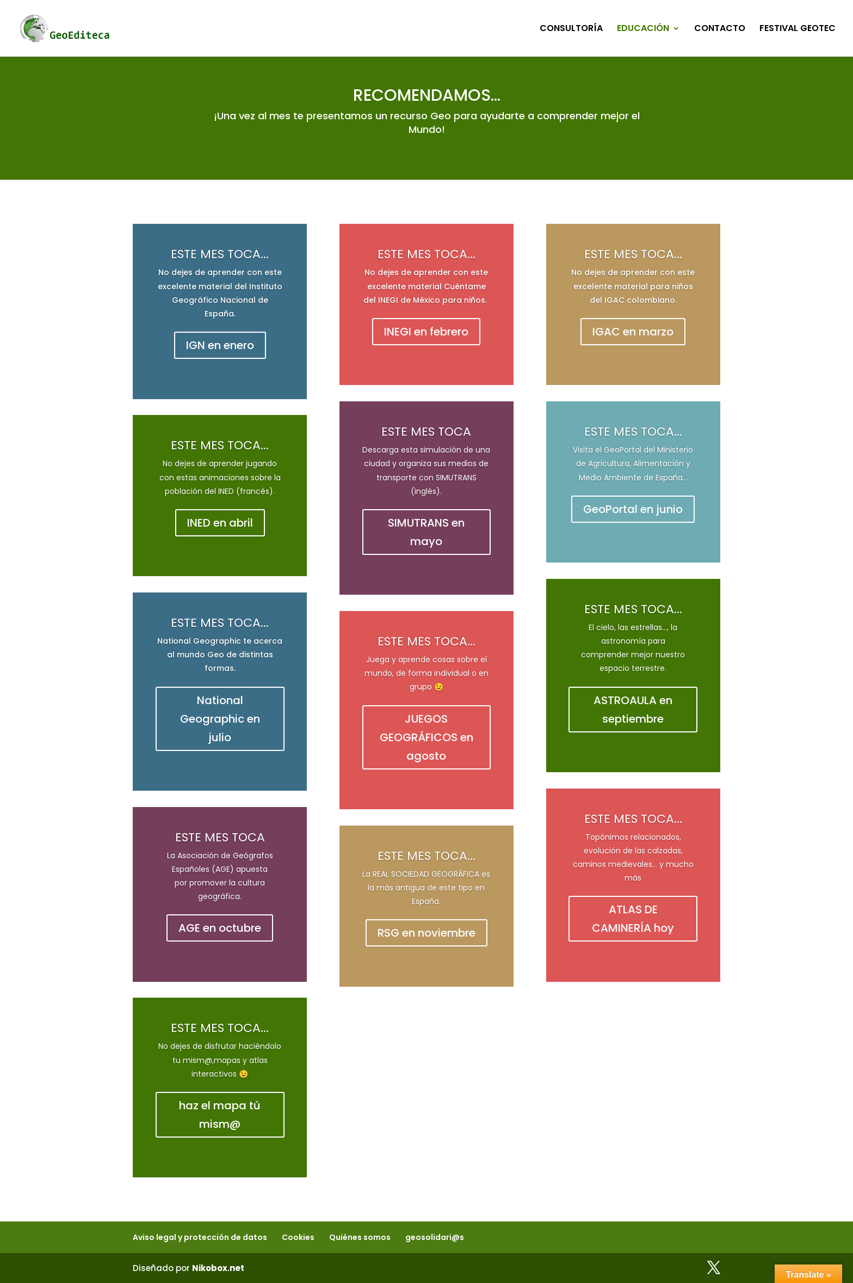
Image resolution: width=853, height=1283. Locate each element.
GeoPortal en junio (633, 509)
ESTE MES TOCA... (220, 254)
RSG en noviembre (426, 932)
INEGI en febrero (426, 331)
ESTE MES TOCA (220, 837)
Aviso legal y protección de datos (200, 1237)
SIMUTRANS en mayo (426, 532)
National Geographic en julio (220, 719)
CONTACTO (719, 29)
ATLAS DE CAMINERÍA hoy (633, 919)
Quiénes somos (360, 1237)
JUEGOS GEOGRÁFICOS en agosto (426, 737)
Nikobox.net (218, 1268)
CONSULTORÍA (571, 29)
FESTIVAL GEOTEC (797, 29)
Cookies (298, 1237)
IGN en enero (220, 345)
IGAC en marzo (632, 331)
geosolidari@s (434, 1237)
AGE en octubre (219, 928)
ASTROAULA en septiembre (633, 709)
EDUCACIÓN (643, 29)
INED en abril (220, 522)
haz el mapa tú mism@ (220, 1115)
